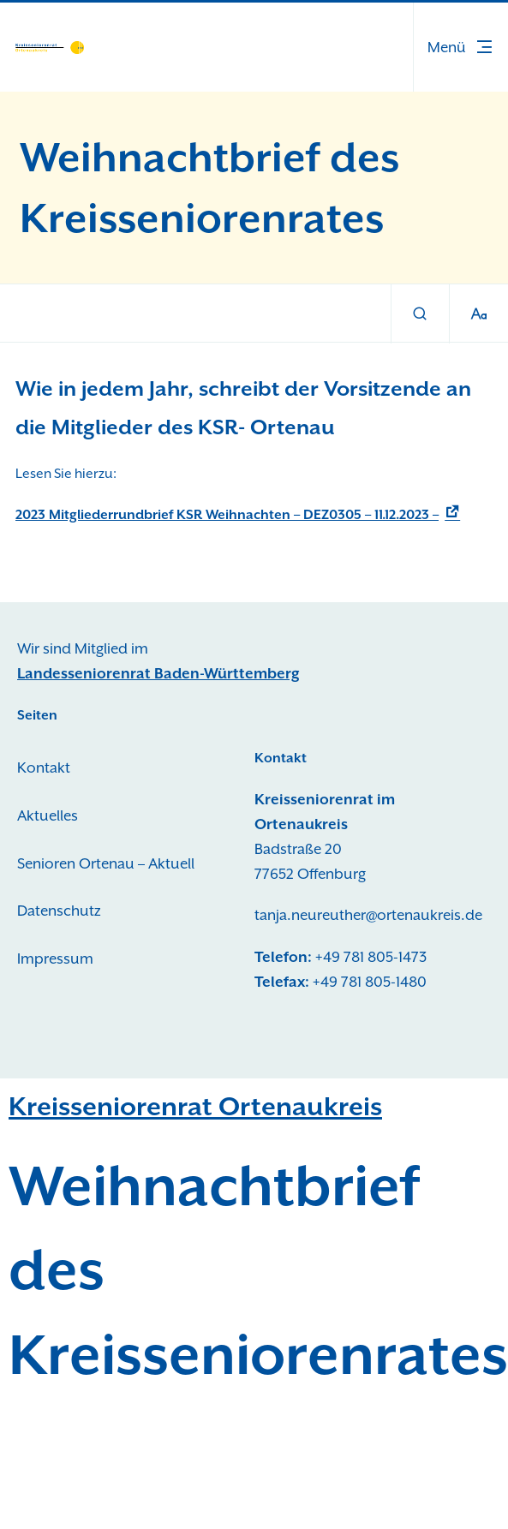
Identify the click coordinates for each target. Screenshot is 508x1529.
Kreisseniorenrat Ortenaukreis (195, 1106)
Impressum (55, 958)
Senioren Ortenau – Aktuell (105, 863)
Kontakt (43, 767)
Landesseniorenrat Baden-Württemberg (158, 673)
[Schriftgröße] (478, 313)
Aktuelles (47, 815)
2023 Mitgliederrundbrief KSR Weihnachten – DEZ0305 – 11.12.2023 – (227, 515)
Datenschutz (59, 910)
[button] (460, 47)
